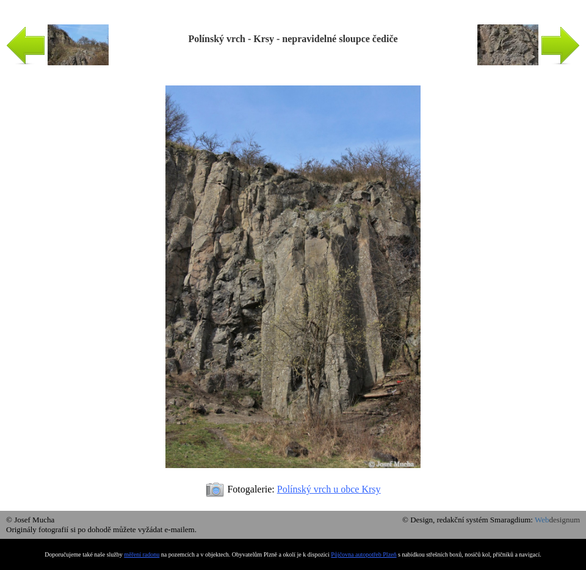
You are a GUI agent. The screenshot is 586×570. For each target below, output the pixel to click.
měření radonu (141, 554)
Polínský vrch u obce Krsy (329, 489)
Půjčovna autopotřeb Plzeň (363, 554)
